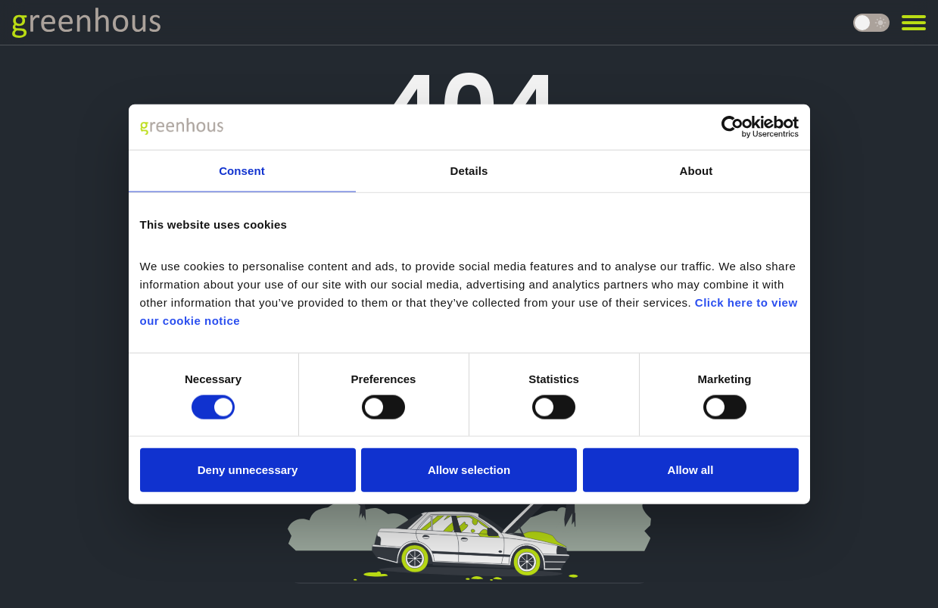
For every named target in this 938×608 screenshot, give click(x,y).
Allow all (691, 469)
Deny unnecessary (248, 469)
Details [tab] (469, 170)
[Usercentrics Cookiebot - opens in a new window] (732, 126)
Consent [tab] (242, 170)
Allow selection (469, 469)
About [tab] (696, 170)
